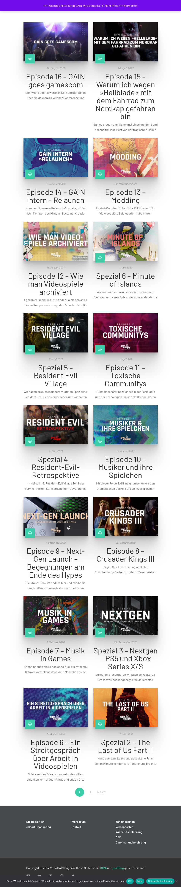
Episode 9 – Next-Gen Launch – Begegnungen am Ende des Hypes (56, 562)
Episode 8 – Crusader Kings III (125, 554)
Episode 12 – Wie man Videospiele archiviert (55, 283)
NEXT (101, 792)
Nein (140, 881)
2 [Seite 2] (91, 792)
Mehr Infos (111, 5)
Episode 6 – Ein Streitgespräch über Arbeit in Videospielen (56, 754)
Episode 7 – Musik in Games (55, 654)
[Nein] (176, 881)
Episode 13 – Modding (125, 195)
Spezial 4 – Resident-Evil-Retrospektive (56, 466)
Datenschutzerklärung (160, 881)
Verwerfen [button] (131, 5)
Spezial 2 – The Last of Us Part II (125, 746)
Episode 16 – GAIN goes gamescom (55, 80)
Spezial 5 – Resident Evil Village (55, 375)
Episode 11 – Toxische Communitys (125, 375)
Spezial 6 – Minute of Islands (125, 279)
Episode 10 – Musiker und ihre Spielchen (125, 466)
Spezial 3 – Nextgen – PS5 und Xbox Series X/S (125, 658)
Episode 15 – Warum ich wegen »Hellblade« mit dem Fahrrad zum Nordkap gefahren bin (125, 96)
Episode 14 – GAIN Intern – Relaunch (55, 195)
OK (130, 881)
